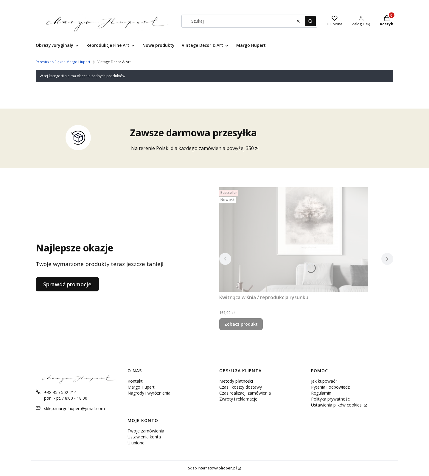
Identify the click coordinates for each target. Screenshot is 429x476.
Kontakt (135, 381)
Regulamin (321, 393)
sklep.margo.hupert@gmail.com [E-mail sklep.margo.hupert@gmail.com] (74, 408)
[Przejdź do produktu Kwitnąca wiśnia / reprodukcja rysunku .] (293, 239)
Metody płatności (236, 381)
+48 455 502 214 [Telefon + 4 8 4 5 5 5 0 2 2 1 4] (60, 392)
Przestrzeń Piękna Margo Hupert (63, 61)
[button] (310, 21)
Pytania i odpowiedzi (331, 387)
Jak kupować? (324, 381)
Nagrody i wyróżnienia (149, 393)
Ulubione (136, 443)
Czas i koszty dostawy (240, 387)
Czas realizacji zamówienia (245, 393)
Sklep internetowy (212, 468)
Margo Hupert (141, 387)
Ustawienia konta (144, 437)
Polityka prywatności (331, 399)
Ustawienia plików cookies (337, 405)
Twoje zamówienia (146, 431)
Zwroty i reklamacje (238, 399)
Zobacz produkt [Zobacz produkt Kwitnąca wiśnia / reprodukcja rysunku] (241, 324)
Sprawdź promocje (67, 284)
